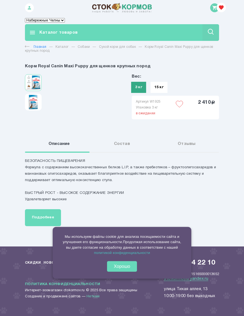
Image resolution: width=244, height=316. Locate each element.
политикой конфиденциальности (122, 253)
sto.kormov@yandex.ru (186, 279)
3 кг (138, 87)
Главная (35, 46)
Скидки (33, 262)
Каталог (61, 46)
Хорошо (122, 266)
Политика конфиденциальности (62, 284)
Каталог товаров (53, 32)
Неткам (93, 296)
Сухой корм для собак (117, 46)
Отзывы (186, 144)
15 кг (159, 87)
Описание (59, 144)
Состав (122, 144)
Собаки (84, 46)
